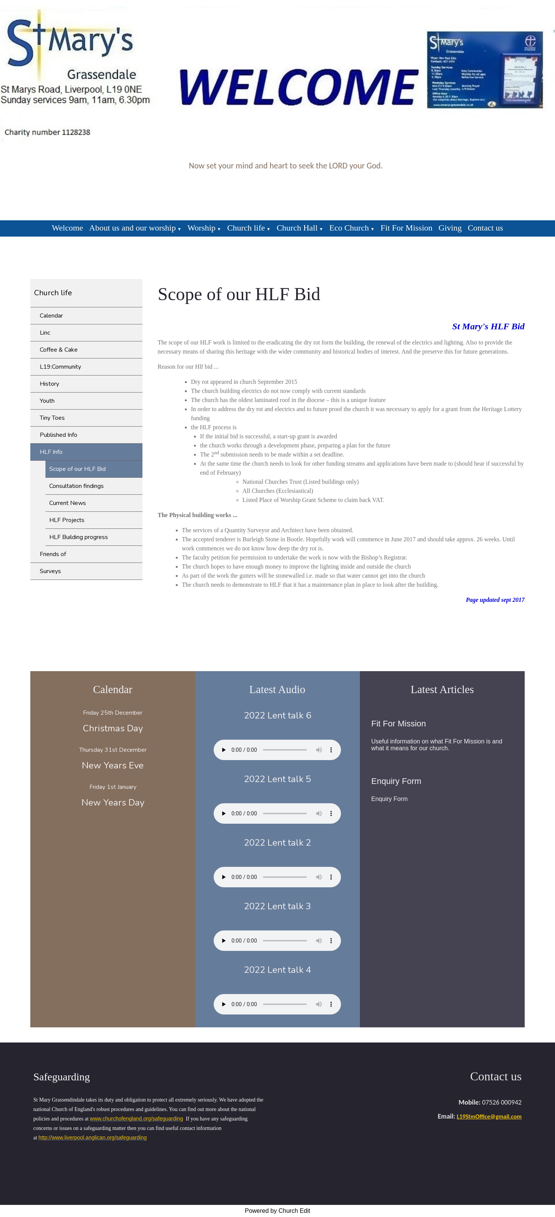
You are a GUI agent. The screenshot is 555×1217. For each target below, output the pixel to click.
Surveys (50, 571)
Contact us (485, 227)
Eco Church (349, 227)
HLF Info (51, 452)
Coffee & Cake (59, 350)
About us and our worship (132, 227)
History (49, 384)
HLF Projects (66, 520)
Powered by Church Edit (277, 1211)
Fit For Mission (407, 227)
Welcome (67, 227)
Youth (47, 401)
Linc (45, 333)
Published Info (58, 435)
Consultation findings (76, 486)
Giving (450, 227)
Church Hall (297, 227)
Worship (202, 227)
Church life (246, 227)
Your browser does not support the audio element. (277, 750)
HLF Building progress (78, 537)
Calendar (51, 316)
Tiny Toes (52, 418)
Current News (67, 503)
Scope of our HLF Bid (77, 469)
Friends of (53, 554)
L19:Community (60, 367)
